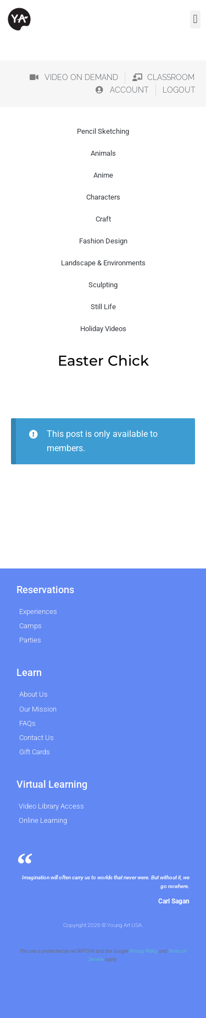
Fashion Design (103, 241)
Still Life (103, 307)
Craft (103, 219)
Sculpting (103, 285)
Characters (103, 197)
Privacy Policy (144, 951)
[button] (195, 19)
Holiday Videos (103, 329)
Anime (103, 175)
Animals (103, 153)
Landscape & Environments (103, 263)
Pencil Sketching (103, 131)
